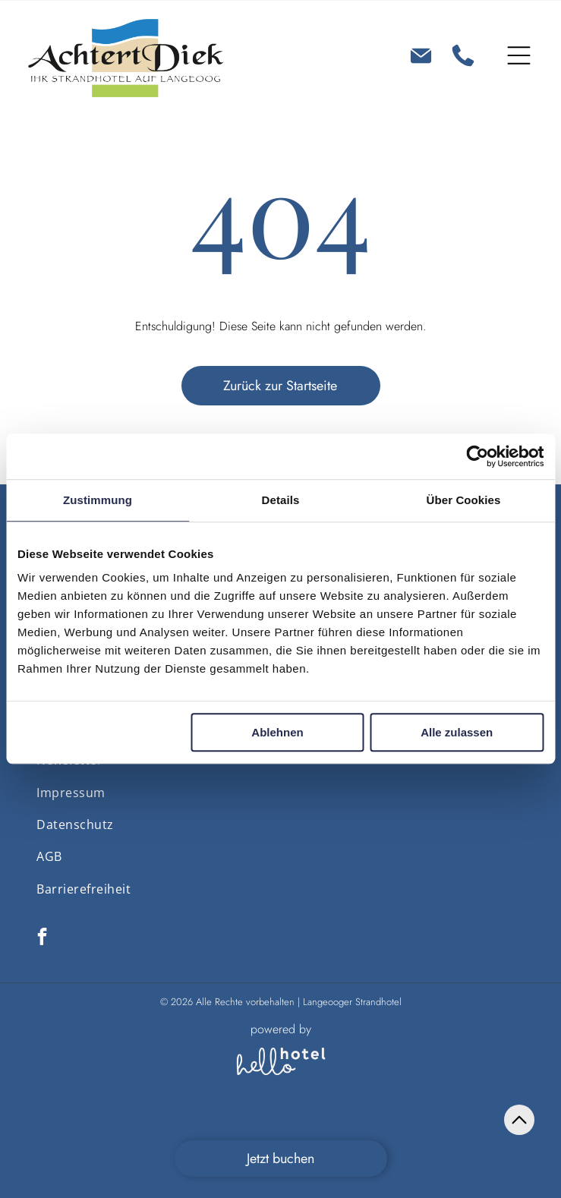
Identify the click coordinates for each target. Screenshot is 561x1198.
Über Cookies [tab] (464, 499)
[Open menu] (519, 55)
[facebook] (42, 938)
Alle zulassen (457, 733)
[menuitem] (70, 792)
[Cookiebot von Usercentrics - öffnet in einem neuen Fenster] (477, 456)
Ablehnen (277, 733)
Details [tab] (281, 499)
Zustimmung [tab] (97, 499)
